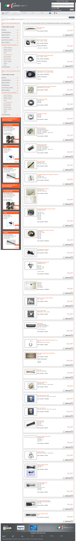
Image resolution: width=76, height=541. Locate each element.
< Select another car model (8, 26)
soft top (5, 52)
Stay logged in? (55, 8)
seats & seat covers (7, 59)
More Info (17, 91)
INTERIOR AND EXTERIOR (9, 45)
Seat (12, 536)
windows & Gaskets (7, 50)
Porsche (3, 536)
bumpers (5, 63)
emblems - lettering (7, 61)
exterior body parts (7, 56)
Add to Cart (69, 35)
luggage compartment (8, 49)
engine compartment (8, 47)
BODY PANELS (6, 42)
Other (22, 536)
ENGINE (4, 30)
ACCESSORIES (6, 67)
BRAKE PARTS (6, 35)
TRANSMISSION (6, 32)
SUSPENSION (5, 37)
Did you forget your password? (57, 10)
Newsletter (24, 12)
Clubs (42, 12)
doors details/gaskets (8, 54)
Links (32, 12)
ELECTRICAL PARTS (7, 40)
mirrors (5, 65)
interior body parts (7, 58)
